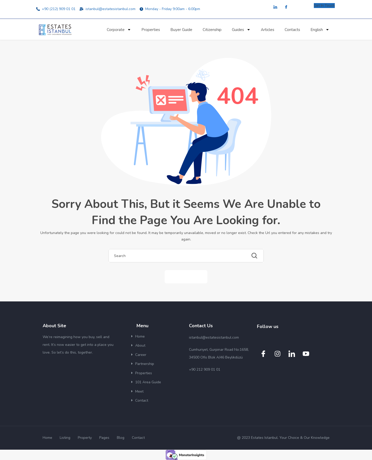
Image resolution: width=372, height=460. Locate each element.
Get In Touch (324, 5)
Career (140, 354)
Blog (120, 437)
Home (140, 336)
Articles (267, 29)
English (319, 29)
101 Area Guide (148, 382)
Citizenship (212, 29)
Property (85, 437)
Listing (65, 437)
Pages (104, 437)
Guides (241, 29)
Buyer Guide (181, 29)
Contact (141, 400)
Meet (139, 391)
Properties (150, 29)
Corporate (119, 29)
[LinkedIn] (275, 7)
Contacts (292, 29)
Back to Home (186, 276)
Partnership (144, 363)
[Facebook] (286, 7)
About (140, 345)
